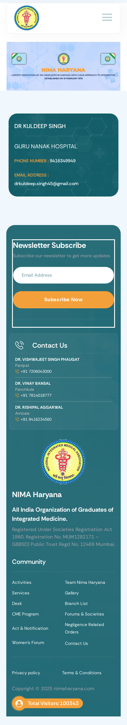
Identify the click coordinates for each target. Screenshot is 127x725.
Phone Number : (31, 161)
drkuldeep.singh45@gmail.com (46, 184)
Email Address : (31, 175)
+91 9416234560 (36, 419)
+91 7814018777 (36, 395)
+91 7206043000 (36, 371)
